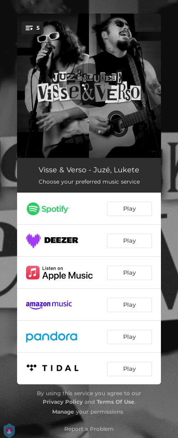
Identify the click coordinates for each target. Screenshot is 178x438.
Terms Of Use (115, 401)
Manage (63, 411)
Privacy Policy (63, 401)
